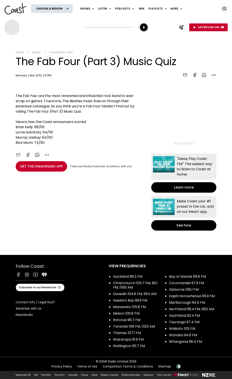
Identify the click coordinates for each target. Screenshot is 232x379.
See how (183, 213)
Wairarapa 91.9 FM (128, 339)
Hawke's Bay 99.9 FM (130, 300)
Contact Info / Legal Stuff (35, 302)
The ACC (59, 375)
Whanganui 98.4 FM (185, 341)
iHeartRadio (24, 315)
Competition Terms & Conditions (128, 366)
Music (36, 52)
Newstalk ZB (23, 375)
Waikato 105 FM (182, 328)
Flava (84, 375)
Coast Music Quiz (61, 52)
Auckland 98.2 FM (127, 276)
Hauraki (73, 375)
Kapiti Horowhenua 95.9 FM (192, 296)
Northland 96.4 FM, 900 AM (191, 309)
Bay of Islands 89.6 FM (187, 276)
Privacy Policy (61, 366)
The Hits (46, 375)
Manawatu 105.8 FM (129, 306)
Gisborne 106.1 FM (184, 289)
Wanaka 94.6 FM (183, 335)
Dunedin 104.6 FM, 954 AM (134, 293)
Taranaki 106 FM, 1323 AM (134, 326)
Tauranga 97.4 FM (184, 322)
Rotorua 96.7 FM (126, 319)
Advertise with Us (28, 308)
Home (19, 52)
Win (141, 8)
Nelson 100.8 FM (126, 313)
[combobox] (213, 75)
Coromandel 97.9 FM (186, 283)
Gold (94, 375)
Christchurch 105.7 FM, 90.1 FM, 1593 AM (135, 285)
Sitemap (164, 366)
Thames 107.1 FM (127, 332)
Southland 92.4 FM (184, 315)
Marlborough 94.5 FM (187, 302)
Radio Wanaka (131, 375)
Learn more (183, 173)
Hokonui (148, 375)
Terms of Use (87, 366)
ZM (36, 375)
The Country (164, 375)
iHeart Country (109, 375)
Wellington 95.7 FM (129, 345)
